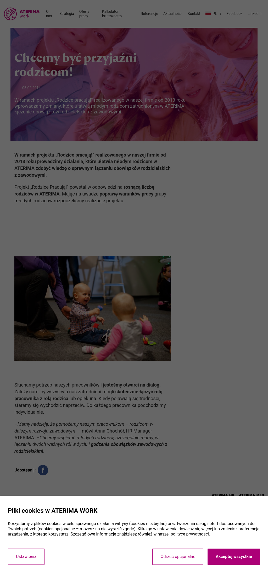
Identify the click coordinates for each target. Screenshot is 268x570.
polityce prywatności (190, 534)
